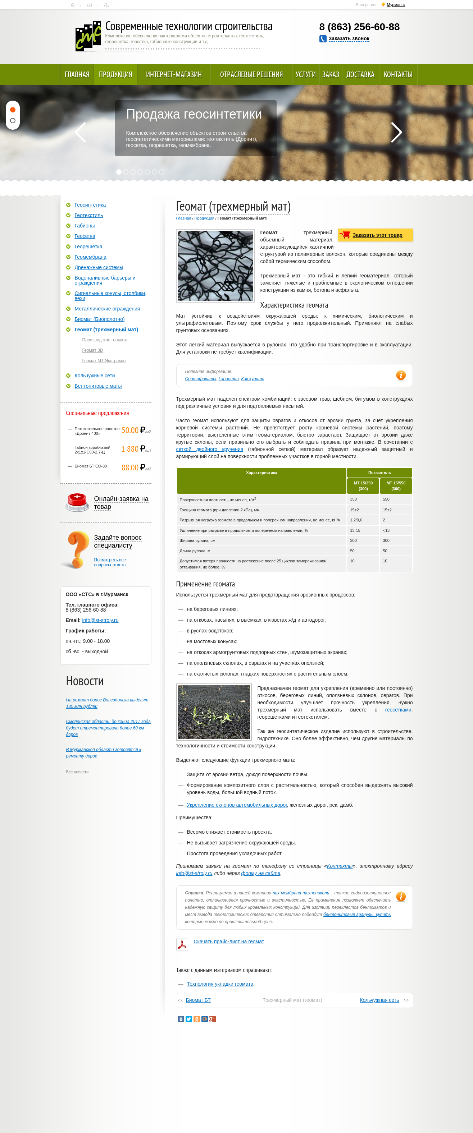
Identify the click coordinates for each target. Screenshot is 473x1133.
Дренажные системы (99, 267)
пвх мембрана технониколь (301, 892)
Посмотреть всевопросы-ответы (110, 562)
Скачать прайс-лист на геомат (229, 941)
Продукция (115, 74)
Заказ (330, 74)
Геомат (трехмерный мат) (106, 329)
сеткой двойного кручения (210, 449)
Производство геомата (105, 339)
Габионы (85, 225)
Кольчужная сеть (379, 1000)
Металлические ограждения (107, 308)
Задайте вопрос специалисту (118, 541)
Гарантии (229, 378)
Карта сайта (106, 5)
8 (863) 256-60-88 (359, 26)
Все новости (77, 772)
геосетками (398, 710)
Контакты (89, 5)
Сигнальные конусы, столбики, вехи (111, 296)
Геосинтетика (90, 204)
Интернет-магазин (174, 74)
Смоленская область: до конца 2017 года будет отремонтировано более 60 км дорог (108, 728)
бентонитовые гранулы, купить (357, 914)
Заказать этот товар (378, 235)
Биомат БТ (198, 1000)
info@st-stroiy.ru (194, 873)
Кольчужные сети (95, 375)
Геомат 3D (92, 350)
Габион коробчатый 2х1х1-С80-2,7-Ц (92, 449)
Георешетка (89, 246)
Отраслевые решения (251, 74)
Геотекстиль (89, 215)
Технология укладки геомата (220, 984)
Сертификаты (201, 378)
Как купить (252, 378)
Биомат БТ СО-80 (91, 466)
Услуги (306, 74)
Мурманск (396, 5)
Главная (73, 5)
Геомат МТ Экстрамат (104, 360)
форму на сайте (261, 873)
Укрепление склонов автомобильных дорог (237, 805)
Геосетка (85, 236)
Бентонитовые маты (98, 385)
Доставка (360, 74)
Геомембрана (90, 256)
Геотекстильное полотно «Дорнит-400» (97, 431)
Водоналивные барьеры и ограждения (105, 280)
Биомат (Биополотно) (100, 319)
